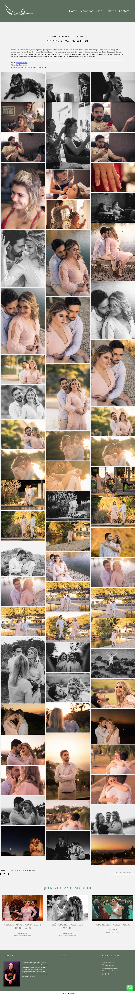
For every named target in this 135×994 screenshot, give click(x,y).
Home (73, 11)
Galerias (111, 11)
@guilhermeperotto (21, 65)
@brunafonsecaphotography (37, 67)
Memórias (86, 11)
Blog (99, 11)
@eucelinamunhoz (21, 63)
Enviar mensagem (110, 964)
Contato (124, 11)
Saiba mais (30, 980)
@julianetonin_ (22, 67)
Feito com (67, 992)
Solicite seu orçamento (122, 872)
